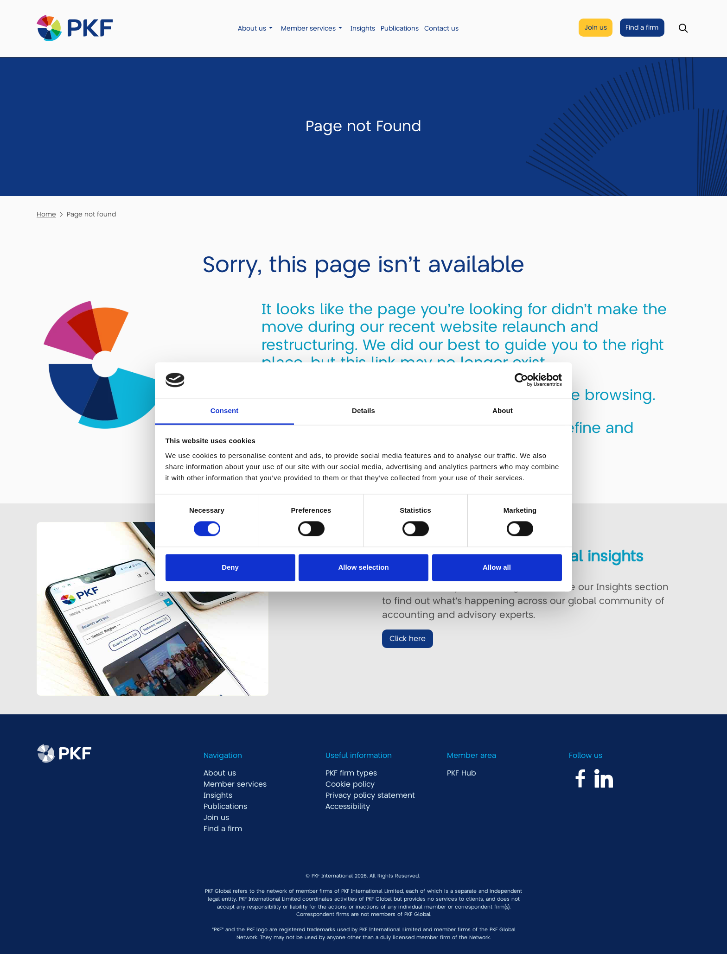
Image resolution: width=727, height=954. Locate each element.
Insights (363, 28)
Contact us (441, 28)
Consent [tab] (224, 410)
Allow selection (363, 567)
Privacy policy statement (370, 795)
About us (252, 28)
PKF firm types (351, 773)
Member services (308, 28)
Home (46, 214)
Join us (596, 28)
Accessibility (347, 806)
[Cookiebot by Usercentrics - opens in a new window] (521, 380)
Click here (407, 638)
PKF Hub (461, 773)
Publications (400, 28)
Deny (230, 567)
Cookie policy (350, 784)
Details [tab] (363, 410)
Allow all (497, 567)
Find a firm (641, 28)
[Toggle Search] (683, 28)
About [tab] (502, 410)
